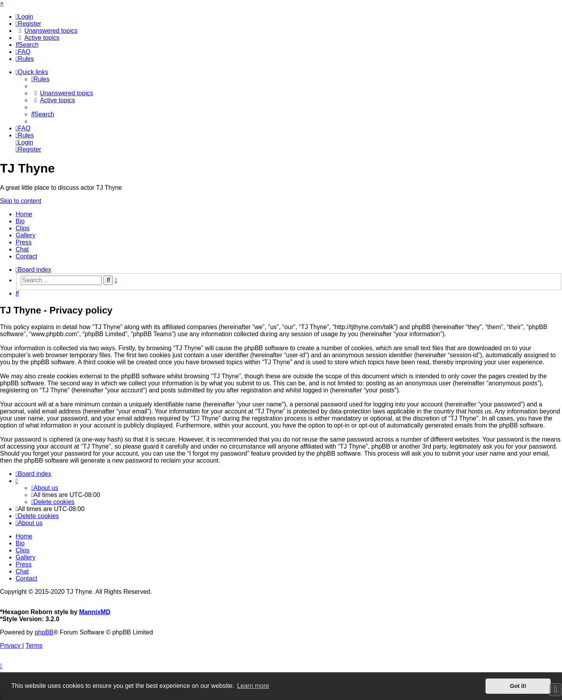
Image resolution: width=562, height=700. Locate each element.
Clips (23, 228)
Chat (22, 249)
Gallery (26, 235)
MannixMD (94, 612)
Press (24, 242)
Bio (20, 221)
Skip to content (20, 201)
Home (24, 214)
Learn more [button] (253, 685)
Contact (26, 256)
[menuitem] (24, 16)
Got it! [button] (518, 686)
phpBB (44, 632)
